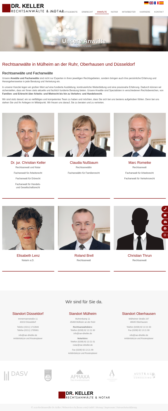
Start (53, 12)
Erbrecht (87, 12)
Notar (114, 12)
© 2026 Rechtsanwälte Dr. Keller (46, 407)
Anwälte (102, 12)
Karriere (145, 12)
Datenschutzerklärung (127, 407)
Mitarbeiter (129, 12)
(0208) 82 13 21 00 (86, 330)
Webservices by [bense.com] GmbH (78, 407)
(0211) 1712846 (31, 327)
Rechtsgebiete (68, 12)
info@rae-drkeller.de (28, 335)
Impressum (110, 407)
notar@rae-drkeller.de (83, 345)
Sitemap (99, 407)
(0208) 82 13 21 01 (86, 341)
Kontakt (159, 12)
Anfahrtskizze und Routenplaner (27, 338)
